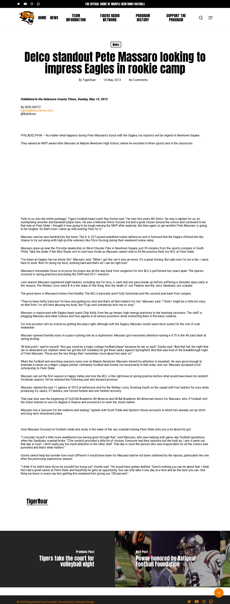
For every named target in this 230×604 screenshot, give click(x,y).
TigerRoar (89, 80)
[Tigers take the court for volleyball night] (57, 559)
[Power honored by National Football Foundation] (172, 559)
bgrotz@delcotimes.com (37, 110)
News (116, 44)
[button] (211, 18)
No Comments (138, 80)
